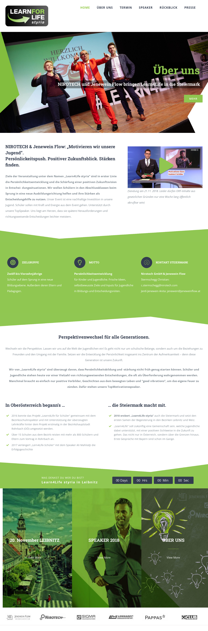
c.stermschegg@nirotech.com (159, 285)
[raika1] (189, 614)
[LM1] (121, 614)
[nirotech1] (53, 614)
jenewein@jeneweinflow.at (183, 291)
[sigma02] (87, 614)
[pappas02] (155, 614)
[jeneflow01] (18, 614)
